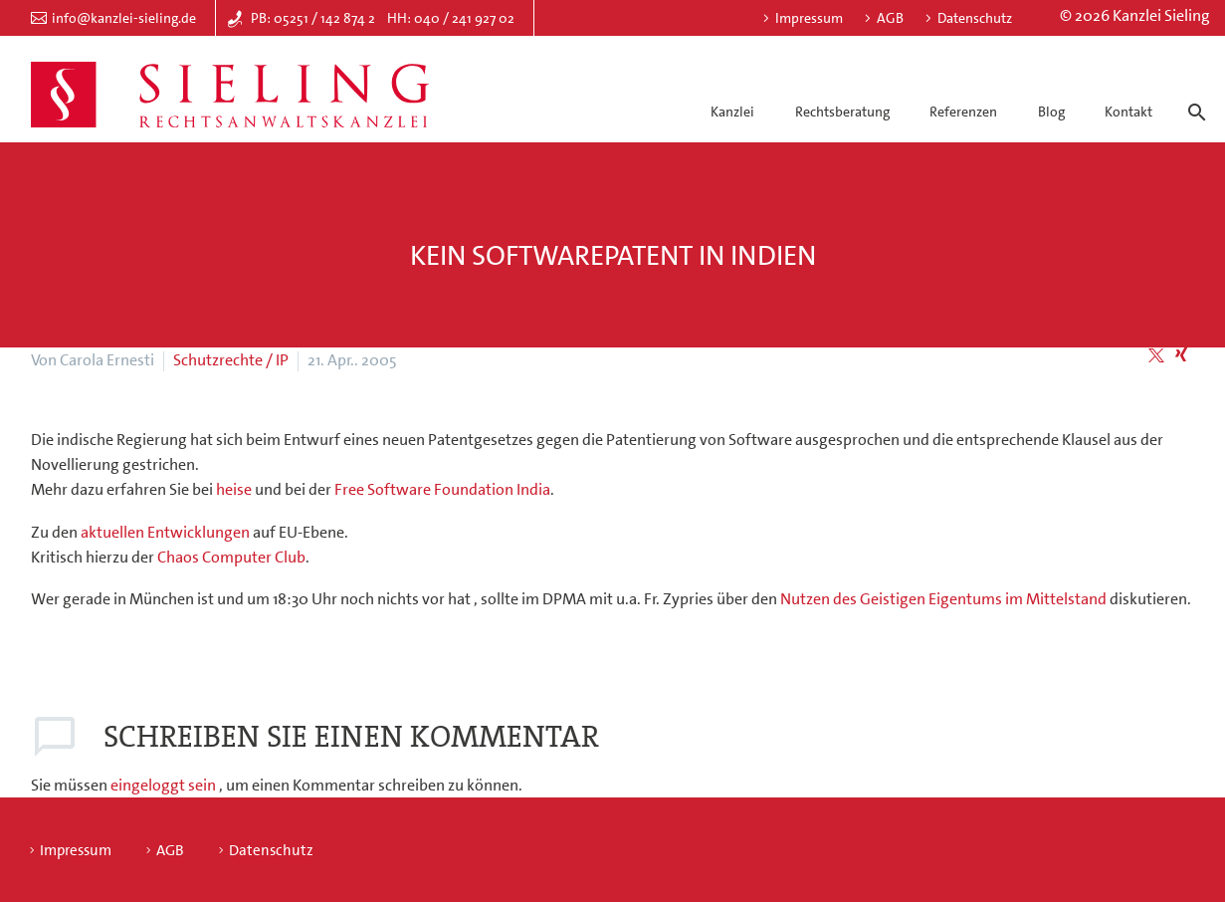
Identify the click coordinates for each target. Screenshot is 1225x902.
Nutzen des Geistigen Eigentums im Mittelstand (945, 598)
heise (234, 489)
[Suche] (1194, 94)
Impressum (809, 18)
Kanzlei (732, 111)
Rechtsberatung (842, 111)
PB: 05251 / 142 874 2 (313, 18)
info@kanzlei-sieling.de (124, 18)
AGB (890, 18)
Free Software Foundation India (442, 489)
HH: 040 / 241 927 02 (450, 18)
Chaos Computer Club (231, 557)
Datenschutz (974, 18)
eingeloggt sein (164, 785)
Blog (1051, 111)
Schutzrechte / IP (231, 359)
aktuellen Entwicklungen (167, 532)
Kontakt (1128, 111)
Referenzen (963, 111)
